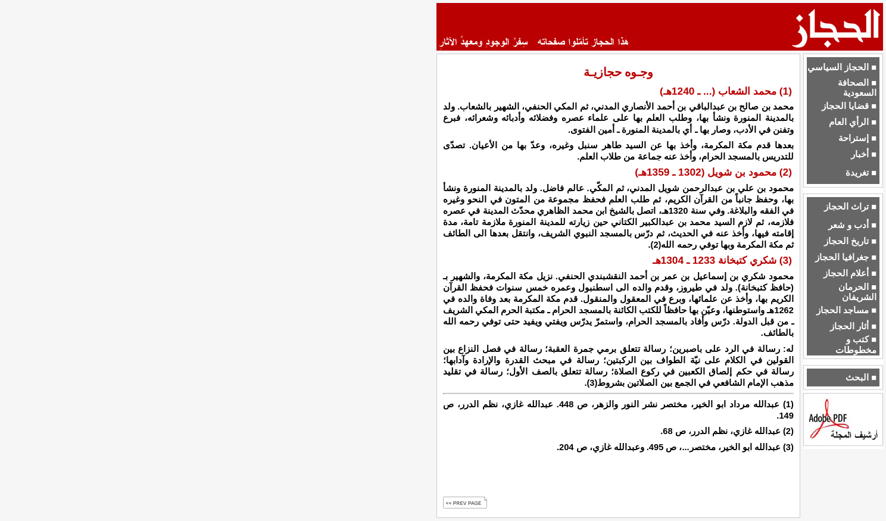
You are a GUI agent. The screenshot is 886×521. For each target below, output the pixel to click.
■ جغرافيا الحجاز (845, 257)
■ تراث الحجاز (850, 206)
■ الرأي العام (852, 122)
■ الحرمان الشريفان (857, 292)
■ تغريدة (861, 172)
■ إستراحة (857, 138)
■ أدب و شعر (852, 225)
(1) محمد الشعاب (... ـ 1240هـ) (726, 91)
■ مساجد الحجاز (846, 310)
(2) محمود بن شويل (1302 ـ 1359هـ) (713, 172)
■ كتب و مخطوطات (855, 344)
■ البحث (861, 377)
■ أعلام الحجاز (849, 273)
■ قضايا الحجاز (849, 106)
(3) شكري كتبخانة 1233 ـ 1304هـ (722, 260)
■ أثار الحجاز (853, 326)
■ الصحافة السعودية (857, 88)
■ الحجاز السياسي (841, 67)
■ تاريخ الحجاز (850, 241)
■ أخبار (863, 154)
